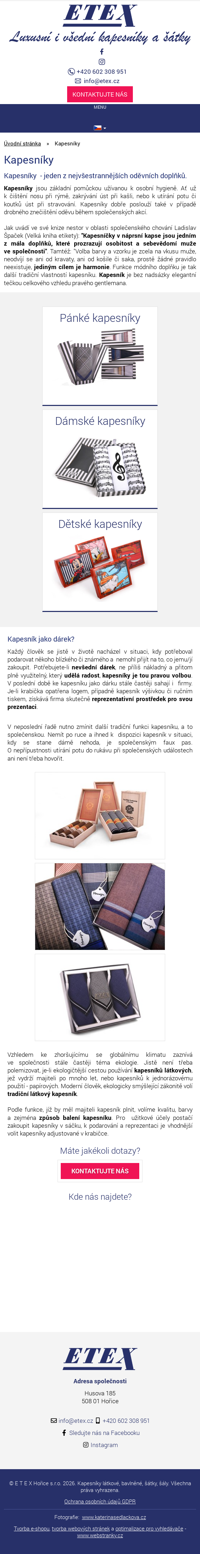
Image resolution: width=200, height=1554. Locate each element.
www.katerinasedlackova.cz (114, 1516)
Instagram (104, 1445)
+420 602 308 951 (102, 72)
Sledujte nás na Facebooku (104, 1433)
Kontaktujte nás (100, 94)
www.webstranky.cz (100, 1535)
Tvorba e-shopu (31, 1528)
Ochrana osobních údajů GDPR (100, 1501)
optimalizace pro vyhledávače (149, 1528)
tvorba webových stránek (81, 1528)
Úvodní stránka (22, 143)
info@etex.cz (102, 81)
